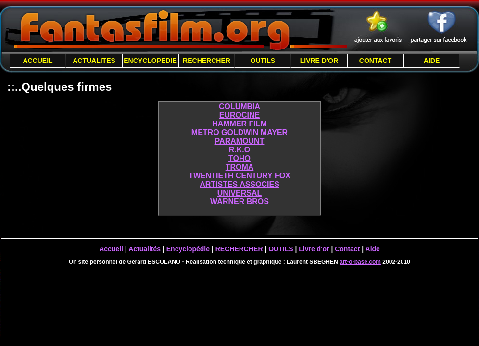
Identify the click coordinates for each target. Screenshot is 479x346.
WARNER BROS (239, 202)
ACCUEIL (37, 60)
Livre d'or (315, 249)
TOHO (239, 158)
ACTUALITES (94, 60)
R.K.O (239, 150)
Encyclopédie (188, 249)
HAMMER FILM (239, 124)
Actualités (144, 249)
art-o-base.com (360, 262)
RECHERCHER (206, 60)
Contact (347, 249)
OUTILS (263, 60)
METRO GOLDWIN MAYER (239, 132)
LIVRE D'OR (319, 60)
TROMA (240, 167)
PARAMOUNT (240, 141)
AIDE (432, 60)
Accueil (111, 249)
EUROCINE (239, 115)
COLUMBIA (239, 106)
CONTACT (375, 60)
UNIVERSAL (239, 193)
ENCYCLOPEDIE (150, 60)
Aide (373, 249)
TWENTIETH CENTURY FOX (239, 176)
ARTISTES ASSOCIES (239, 184)
